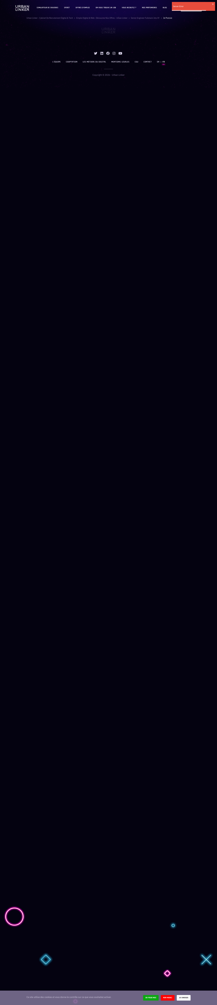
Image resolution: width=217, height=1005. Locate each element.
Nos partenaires (149, 8)
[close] (213, 4)
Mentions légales (120, 62)
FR (163, 62)
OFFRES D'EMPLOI (83, 8)
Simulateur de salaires (47, 8)
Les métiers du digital (94, 62)
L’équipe (56, 62)
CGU (136, 62)
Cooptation (71, 62)
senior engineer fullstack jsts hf (145, 18)
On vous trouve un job (106, 8)
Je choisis (183, 998)
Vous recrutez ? (129, 8)
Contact (148, 62)
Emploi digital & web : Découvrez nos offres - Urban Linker (101, 18)
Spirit (67, 8)
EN (158, 62)
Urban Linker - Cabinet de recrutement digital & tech (50, 18)
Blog (165, 8)
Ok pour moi (150, 998)
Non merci (167, 998)
